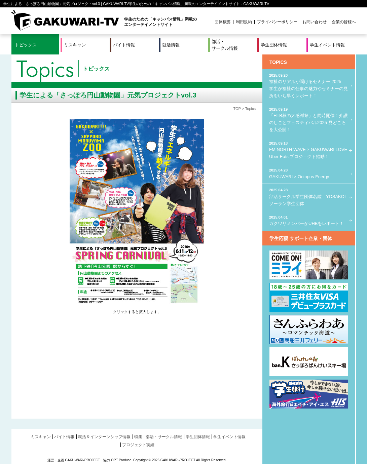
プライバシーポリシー (277, 22)
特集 (138, 436)
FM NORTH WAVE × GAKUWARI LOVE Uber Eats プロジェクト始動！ (308, 150)
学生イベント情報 (327, 44)
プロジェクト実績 (138, 444)
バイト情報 (124, 44)
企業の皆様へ (344, 22)
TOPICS (278, 62)
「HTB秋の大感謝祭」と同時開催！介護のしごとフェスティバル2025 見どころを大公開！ (308, 119)
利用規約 (244, 22)
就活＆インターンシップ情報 (104, 436)
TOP (237, 109)
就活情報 (171, 44)
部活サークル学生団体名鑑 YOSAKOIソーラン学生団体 (308, 196)
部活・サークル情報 (225, 45)
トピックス (26, 44)
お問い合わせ (314, 22)
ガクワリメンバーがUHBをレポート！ (308, 220)
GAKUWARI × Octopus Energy (308, 173)
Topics (250, 109)
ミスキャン (75, 44)
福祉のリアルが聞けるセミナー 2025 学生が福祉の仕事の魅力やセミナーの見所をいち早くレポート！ (308, 85)
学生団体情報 (274, 44)
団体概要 (223, 22)
